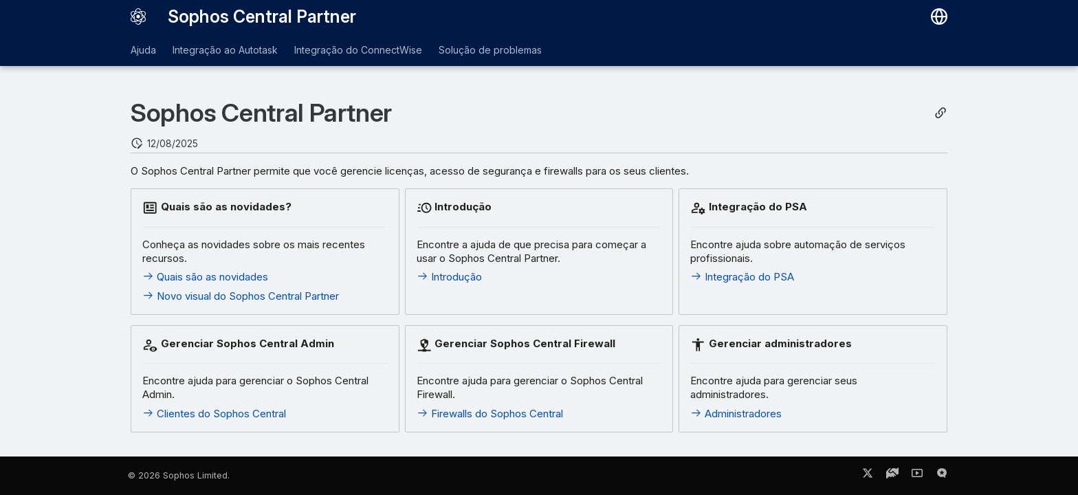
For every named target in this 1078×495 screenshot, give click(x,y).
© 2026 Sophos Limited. (179, 475)
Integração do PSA (742, 276)
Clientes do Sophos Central (214, 413)
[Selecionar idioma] (939, 16)
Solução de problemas (490, 50)
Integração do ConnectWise (358, 50)
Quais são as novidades (205, 276)
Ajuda (143, 50)
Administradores (736, 413)
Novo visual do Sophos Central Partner (240, 295)
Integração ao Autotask (225, 50)
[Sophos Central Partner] (138, 16)
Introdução (449, 276)
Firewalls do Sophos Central (490, 413)
